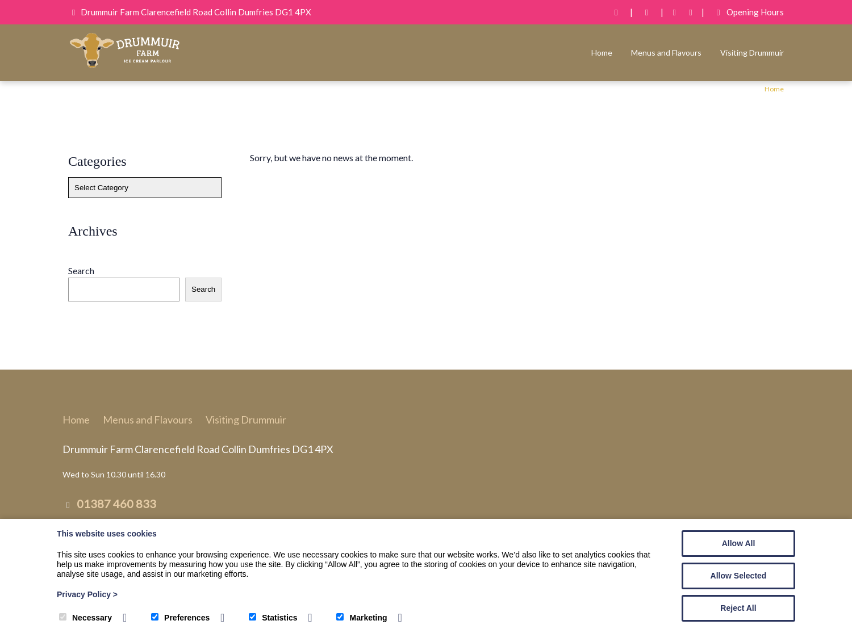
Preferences (180, 617)
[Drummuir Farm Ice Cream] (125, 66)
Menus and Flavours (666, 52)
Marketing (361, 617)
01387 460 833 (116, 503)
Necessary (85, 617)
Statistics (273, 617)
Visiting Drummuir (752, 52)
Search (81, 270)
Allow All (738, 543)
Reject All (738, 608)
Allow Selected (739, 575)
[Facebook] (674, 12)
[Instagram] (691, 12)
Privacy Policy (87, 594)
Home (601, 52)
